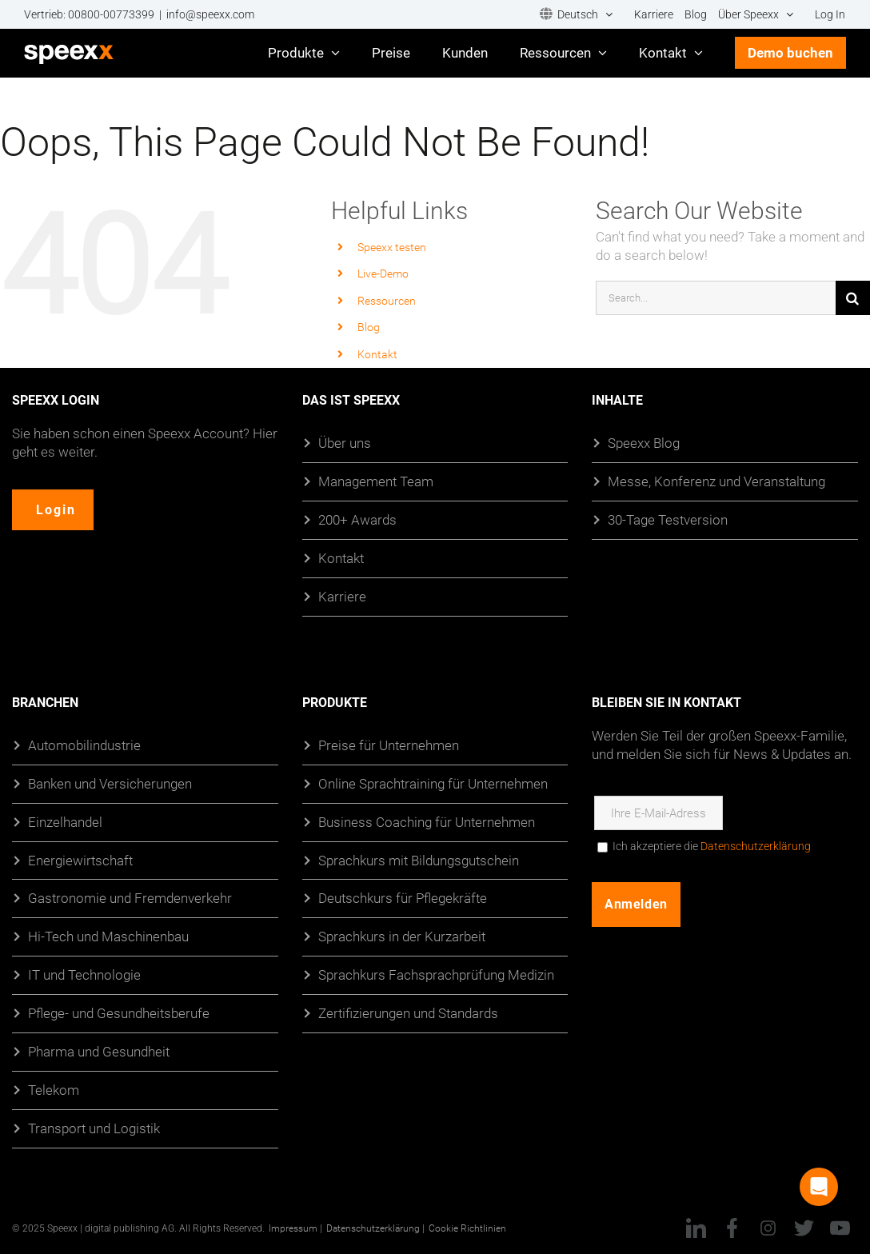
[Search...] (716, 298)
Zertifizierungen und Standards (408, 1013)
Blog (368, 326)
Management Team (375, 481)
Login (56, 509)
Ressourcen (386, 300)
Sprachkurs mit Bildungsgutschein (418, 859)
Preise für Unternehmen (388, 744)
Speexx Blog (644, 442)
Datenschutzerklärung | (375, 1227)
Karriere (342, 595)
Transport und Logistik (94, 1128)
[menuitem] (576, 15)
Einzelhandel (65, 821)
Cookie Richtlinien (467, 1227)
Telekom (53, 1089)
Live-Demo (383, 273)
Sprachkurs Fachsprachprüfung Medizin (436, 974)
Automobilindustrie (84, 744)
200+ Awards (357, 519)
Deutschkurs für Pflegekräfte (402, 898)
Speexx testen (391, 246)
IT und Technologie (84, 974)
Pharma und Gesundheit (99, 1051)
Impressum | (295, 1227)
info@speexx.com (210, 14)
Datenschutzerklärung (755, 845)
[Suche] (853, 298)
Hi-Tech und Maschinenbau (108, 936)
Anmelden (636, 903)
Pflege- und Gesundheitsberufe (119, 1013)
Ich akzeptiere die (712, 845)
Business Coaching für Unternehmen (426, 821)
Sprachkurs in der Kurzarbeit (401, 936)
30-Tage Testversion (668, 519)
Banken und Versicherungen (110, 782)
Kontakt (377, 353)
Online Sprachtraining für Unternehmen (433, 782)
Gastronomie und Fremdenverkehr (130, 898)
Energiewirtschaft (80, 859)
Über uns (344, 442)
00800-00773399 (111, 14)
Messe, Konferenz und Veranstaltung (716, 481)
